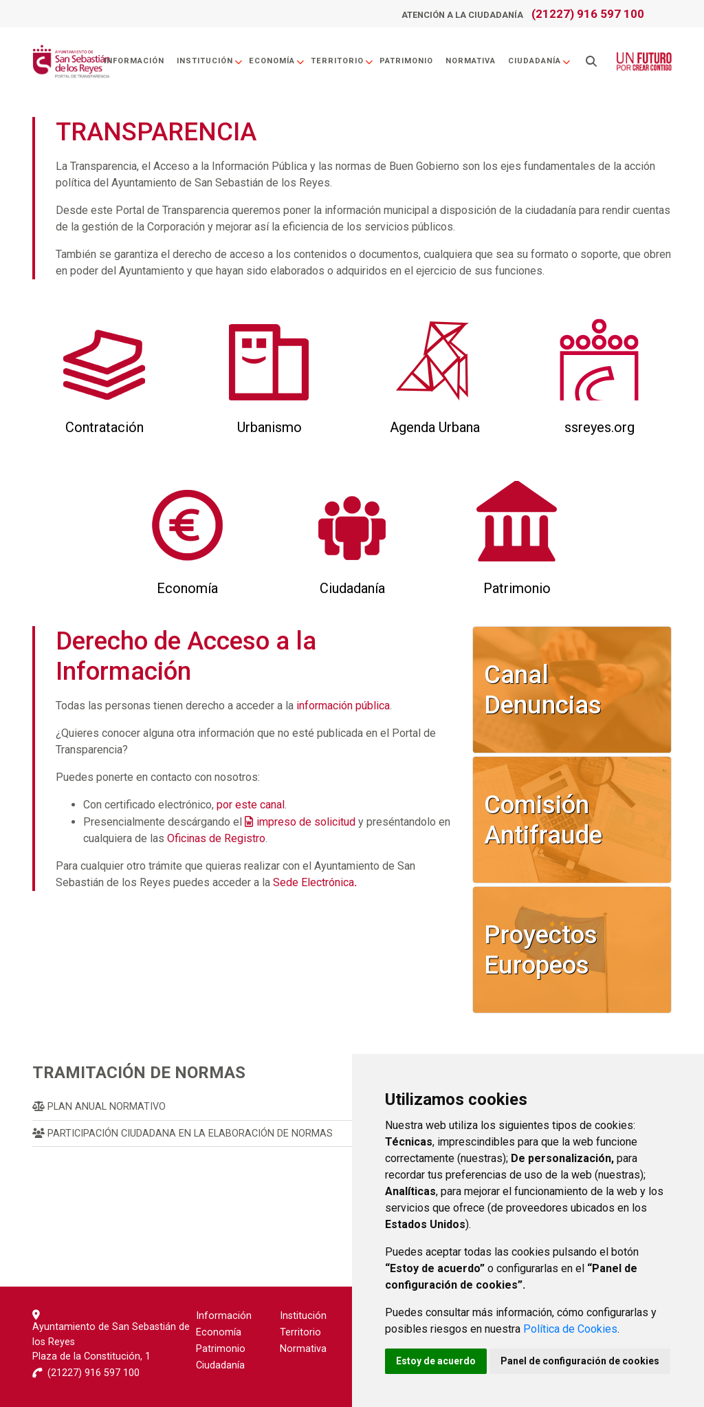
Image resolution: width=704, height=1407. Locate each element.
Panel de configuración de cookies (579, 1360)
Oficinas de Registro (216, 838)
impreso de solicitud (305, 821)
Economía (277, 60)
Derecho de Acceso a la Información (186, 656)
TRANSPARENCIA (156, 132)
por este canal (251, 804)
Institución (210, 60)
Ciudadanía (539, 60)
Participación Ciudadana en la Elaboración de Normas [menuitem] (182, 1133)
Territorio (342, 60)
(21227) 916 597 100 (587, 14)
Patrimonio (406, 60)
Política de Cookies (570, 1328)
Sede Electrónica (315, 882)
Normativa (471, 60)
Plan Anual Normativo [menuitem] (99, 1107)
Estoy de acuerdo (436, 1360)
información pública (343, 705)
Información (134, 60)
